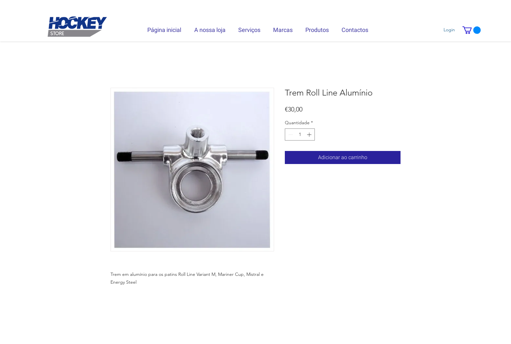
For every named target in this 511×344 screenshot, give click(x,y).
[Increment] (310, 134)
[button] (471, 30)
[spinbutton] (300, 134)
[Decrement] (290, 134)
